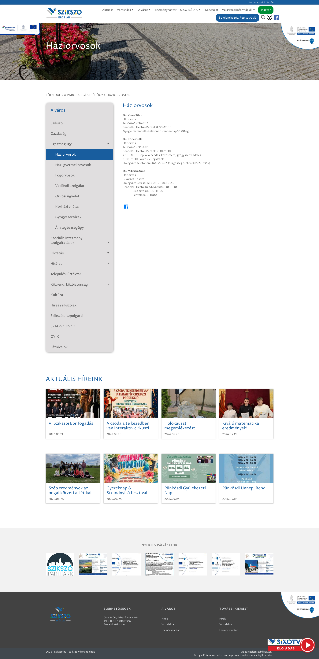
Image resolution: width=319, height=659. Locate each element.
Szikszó (56, 123)
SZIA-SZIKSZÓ (63, 326)
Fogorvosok (65, 175)
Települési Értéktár (65, 274)
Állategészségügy (69, 227)
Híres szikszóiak (63, 305)
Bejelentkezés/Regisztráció (237, 18)
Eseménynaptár (165, 10)
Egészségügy (92, 95)
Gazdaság (58, 133)
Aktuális (107, 10)
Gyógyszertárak (68, 217)
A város (145, 10)
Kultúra (56, 295)
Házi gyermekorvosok (73, 165)
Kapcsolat (211, 10)
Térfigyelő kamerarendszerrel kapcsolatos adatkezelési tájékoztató (233, 655)
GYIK (54, 336)
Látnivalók (59, 347)
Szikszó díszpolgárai (66, 315)
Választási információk (239, 10)
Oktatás (80, 253)
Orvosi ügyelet (67, 196)
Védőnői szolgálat (69, 185)
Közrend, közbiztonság (80, 284)
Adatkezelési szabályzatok (256, 651)
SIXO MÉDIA (190, 10)
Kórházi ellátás (67, 206)
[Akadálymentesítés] (269, 17)
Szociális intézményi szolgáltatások (80, 240)
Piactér (266, 10)
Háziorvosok (118, 95)
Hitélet (80, 263)
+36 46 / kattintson (119, 621)
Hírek (164, 618)
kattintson (118, 624)
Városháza (126, 10)
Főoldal (53, 95)
